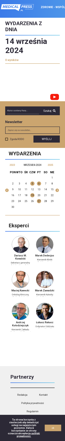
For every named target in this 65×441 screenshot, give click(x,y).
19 (32, 195)
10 (19, 189)
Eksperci (19, 225)
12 (32, 189)
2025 (50, 165)
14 (45, 189)
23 (12, 201)
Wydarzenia (25, 154)
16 (12, 195)
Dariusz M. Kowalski (20, 257)
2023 (12, 165)
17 (19, 195)
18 (26, 195)
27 (39, 201)
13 (39, 189)
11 (26, 189)
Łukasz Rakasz (44, 322)
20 (39, 195)
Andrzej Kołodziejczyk (20, 324)
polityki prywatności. (28, 435)
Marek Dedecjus (44, 255)
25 (26, 201)
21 (45, 195)
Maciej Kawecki (20, 290)
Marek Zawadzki (44, 290)
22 (52, 195)
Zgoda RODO (17, 139)
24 (19, 201)
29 (52, 201)
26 (32, 201)
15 (52, 189)
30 (12, 207)
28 (45, 201)
